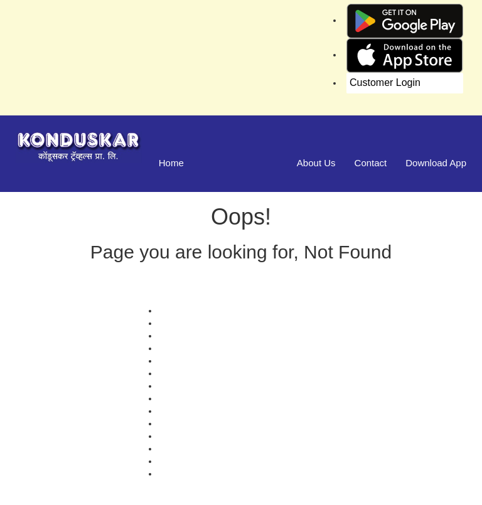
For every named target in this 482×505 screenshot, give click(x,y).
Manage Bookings (240, 162)
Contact (371, 162)
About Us (316, 162)
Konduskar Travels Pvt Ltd (293, 492)
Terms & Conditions (196, 398)
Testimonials (182, 348)
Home (171, 162)
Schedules (178, 373)
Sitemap (174, 436)
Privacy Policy (185, 386)
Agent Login (181, 449)
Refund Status (186, 411)
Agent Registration (194, 461)
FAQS (169, 474)
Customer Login (385, 82)
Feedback (177, 361)
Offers (170, 311)
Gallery (172, 323)
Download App (435, 162)
